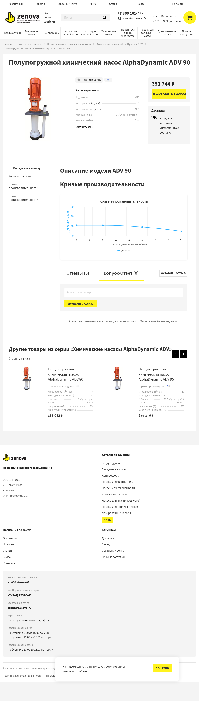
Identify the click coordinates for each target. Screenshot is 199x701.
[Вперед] (183, 373)
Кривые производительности (23, 186)
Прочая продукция (186, 32)
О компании (16, 4)
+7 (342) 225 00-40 (19, 615)
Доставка (108, 558)
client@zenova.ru (19, 627)
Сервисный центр (67, 4)
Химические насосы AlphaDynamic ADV (119, 44)
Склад (106, 564)
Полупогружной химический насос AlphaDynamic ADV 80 (65, 393)
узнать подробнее (75, 671)
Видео (7, 576)
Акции (93, 4)
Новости (40, 4)
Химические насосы (108, 32)
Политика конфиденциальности (22, 695)
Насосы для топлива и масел (147, 33)
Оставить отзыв (173, 293)
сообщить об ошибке (145, 695)
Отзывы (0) (77, 292)
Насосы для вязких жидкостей (128, 33)
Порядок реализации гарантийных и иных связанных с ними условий (87, 695)
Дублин (49, 22)
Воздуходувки (12, 33)
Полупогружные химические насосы (69, 44)
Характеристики (20, 176)
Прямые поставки (113, 576)
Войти (141, 4)
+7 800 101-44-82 (130, 16)
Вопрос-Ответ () (121, 292)
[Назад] (175, 373)
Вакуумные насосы (31, 32)
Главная (7, 44)
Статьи (113, 4)
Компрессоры (51, 33)
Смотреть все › (84, 127)
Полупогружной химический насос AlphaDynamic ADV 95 (156, 393)
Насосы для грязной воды (89, 32)
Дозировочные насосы (167, 32)
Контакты (177, 4)
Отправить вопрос (80, 323)
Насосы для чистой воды (70, 32)
